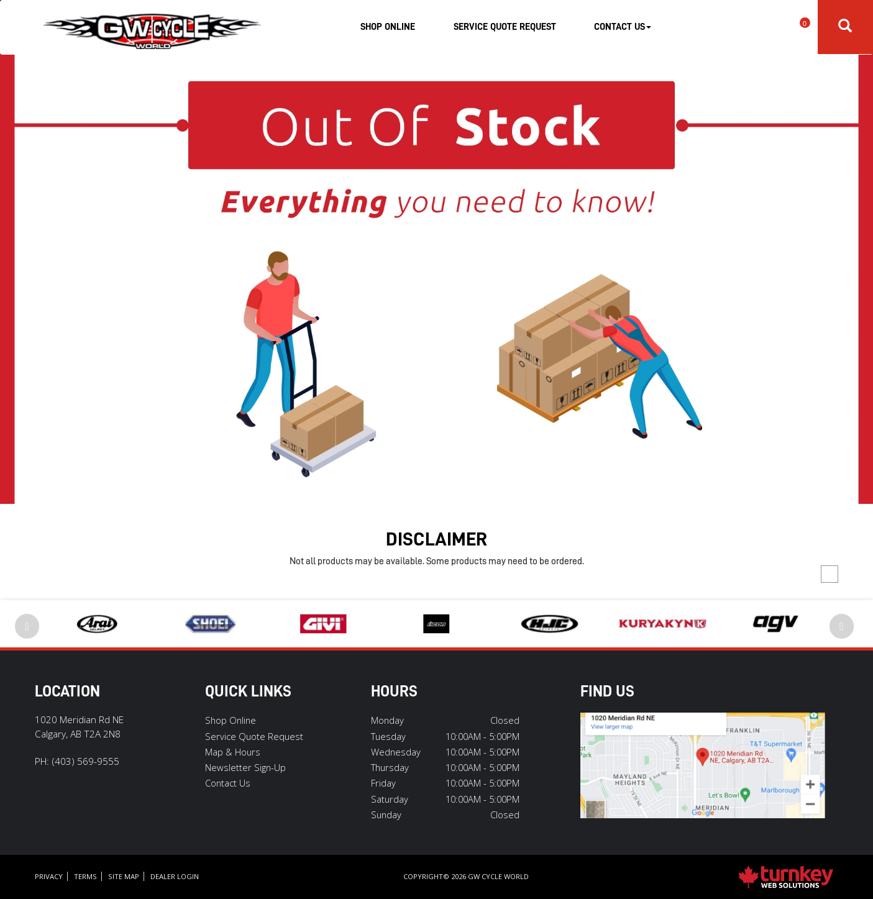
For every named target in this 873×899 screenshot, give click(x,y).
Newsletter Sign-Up (245, 767)
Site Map (123, 876)
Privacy (49, 876)
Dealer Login (174, 876)
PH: (77, 761)
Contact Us (227, 783)
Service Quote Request (505, 27)
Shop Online (387, 27)
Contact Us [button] (622, 27)
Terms (85, 876)
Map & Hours (232, 752)
